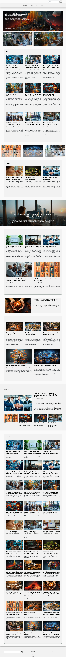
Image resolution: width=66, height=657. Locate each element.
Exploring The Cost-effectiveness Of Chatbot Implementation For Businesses (50, 125)
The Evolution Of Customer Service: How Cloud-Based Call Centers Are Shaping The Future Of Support (45, 300)
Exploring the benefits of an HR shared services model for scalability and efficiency (33, 215)
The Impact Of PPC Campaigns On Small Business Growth (32, 572)
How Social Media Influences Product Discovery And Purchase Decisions (40, 36)
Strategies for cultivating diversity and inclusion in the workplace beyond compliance (17, 280)
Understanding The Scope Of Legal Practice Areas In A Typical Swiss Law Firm (14, 124)
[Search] (53, 2)
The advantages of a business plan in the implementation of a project (33, 334)
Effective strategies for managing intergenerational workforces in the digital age (45, 395)
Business (25, 5)
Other (41, 5)
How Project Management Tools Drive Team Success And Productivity (32, 124)
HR (36, 5)
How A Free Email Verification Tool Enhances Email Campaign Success (51, 95)
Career (31, 5)
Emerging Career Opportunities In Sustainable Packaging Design (31, 180)
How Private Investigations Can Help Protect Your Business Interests (13, 553)
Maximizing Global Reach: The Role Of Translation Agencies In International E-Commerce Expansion (14, 594)
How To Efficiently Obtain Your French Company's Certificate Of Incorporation (51, 533)
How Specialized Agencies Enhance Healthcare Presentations (13, 67)
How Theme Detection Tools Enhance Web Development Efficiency (33, 95)
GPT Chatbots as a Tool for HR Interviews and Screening (11, 153)
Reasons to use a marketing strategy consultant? (51, 333)
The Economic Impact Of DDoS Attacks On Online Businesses (33, 593)
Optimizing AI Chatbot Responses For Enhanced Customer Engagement (32, 67)
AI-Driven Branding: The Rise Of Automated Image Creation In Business (39, 424)
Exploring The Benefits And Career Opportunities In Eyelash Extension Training (14, 179)
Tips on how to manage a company (16, 365)
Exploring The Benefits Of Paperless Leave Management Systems (13, 247)
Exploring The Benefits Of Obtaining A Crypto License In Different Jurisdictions (51, 67)
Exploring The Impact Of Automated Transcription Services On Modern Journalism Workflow (31, 554)
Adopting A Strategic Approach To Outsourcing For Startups (17, 15)
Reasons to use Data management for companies (33, 153)
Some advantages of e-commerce (12, 333)
